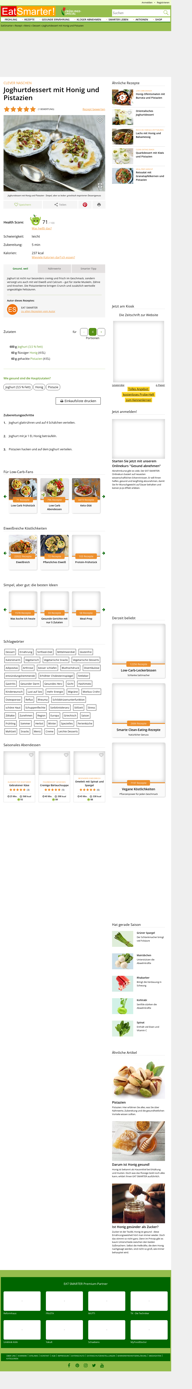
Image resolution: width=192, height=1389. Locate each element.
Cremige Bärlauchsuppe (54, 785)
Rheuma (43, 699)
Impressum (63, 1355)
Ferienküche (85, 723)
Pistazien (36, 359)
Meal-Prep (86, 618)
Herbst (39, 723)
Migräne (73, 691)
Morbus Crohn (91, 691)
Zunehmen (26, 715)
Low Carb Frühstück (23, 505)
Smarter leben (118, 19)
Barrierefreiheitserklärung (132, 1355)
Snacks (25, 731)
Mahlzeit (11, 731)
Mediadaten (155, 1355)
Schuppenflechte (35, 707)
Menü (37, 731)
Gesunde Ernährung (56, 19)
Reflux (29, 699)
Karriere (22, 1355)
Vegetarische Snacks (56, 660)
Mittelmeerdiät (66, 652)
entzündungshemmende (20, 675)
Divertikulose (91, 668)
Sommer (25, 723)
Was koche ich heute (22, 618)
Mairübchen (144, 955)
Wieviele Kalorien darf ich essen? (53, 257)
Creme (49, 731)
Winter (52, 723)
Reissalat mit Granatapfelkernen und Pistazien (150, 176)
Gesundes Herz (53, 683)
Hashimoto (84, 683)
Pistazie (53, 387)
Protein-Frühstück (86, 562)
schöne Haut (13, 707)
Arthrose (28, 668)
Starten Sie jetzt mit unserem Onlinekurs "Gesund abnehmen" (138, 443)
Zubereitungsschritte (19, 415)
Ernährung (26, 652)
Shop (158, 19)
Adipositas (12, 668)
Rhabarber (143, 977)
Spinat (141, 1022)
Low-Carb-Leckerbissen (138, 670)
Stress (91, 707)
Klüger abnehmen (89, 19)
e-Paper (160, 385)
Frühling (11, 19)
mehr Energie (55, 691)
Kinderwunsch (14, 691)
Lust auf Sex (35, 691)
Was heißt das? (42, 228)
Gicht (70, 683)
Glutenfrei (86, 652)
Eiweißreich (23, 562)
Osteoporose (13, 699)
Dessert (10, 652)
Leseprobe (118, 385)
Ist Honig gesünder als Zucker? (135, 1227)
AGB (53, 1355)
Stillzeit (78, 707)
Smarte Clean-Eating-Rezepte (138, 730)
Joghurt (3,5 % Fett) (30, 347)
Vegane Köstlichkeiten (138, 789)
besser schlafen (47, 668)
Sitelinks (33, 1355)
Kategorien (12, 1358)
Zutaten (10, 331)
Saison (85, 715)
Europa (54, 715)
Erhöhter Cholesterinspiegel (56, 675)
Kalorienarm (13, 660)
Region (41, 715)
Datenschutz (78, 1355)
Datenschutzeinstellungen (101, 1355)
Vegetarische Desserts (86, 660)
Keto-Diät (86, 505)
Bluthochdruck (70, 668)
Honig (34, 353)
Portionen (92, 338)
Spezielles (67, 723)
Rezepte (29, 19)
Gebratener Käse (19, 785)
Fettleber (83, 675)
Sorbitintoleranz (59, 707)
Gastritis (11, 683)
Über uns (11, 1355)
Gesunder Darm (29, 683)
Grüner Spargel (146, 932)
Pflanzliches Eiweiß (54, 562)
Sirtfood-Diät (44, 652)
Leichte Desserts (68, 731)
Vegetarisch (32, 660)
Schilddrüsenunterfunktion (69, 699)
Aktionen (142, 19)
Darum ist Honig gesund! (131, 1164)
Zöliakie (10, 715)
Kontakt (44, 1355)
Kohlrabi (142, 1000)
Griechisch (70, 715)
